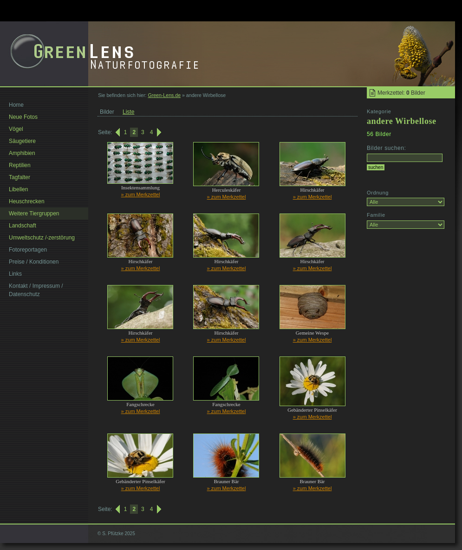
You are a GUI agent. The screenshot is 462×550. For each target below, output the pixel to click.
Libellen (18, 189)
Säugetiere (22, 141)
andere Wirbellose (401, 121)
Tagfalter (19, 177)
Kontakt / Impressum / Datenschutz (36, 290)
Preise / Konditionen (34, 262)
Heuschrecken (27, 201)
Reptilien (20, 165)
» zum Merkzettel (140, 194)
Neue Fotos (23, 117)
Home (16, 105)
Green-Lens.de (164, 95)
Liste (128, 112)
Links (15, 274)
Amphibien (22, 153)
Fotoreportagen (28, 249)
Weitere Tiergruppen (34, 213)
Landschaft (22, 225)
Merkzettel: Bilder (401, 93)
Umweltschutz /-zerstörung (42, 237)
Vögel (16, 129)
